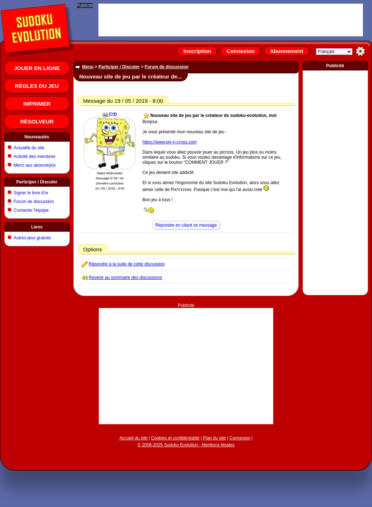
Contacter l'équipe (31, 210)
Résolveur (36, 121)
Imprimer (36, 104)
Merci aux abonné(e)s (35, 165)
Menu (87, 66)
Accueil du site (133, 438)
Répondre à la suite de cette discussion (127, 264)
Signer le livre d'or (31, 192)
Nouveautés (36, 136)
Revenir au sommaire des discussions (125, 277)
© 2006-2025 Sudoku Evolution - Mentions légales (185, 444)
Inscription (197, 51)
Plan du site (214, 438)
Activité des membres (35, 156)
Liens (37, 227)
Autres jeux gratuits (32, 237)
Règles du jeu (37, 86)
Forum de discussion (34, 201)
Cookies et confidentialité (175, 438)
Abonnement (286, 51)
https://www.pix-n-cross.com (169, 142)
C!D (113, 114)
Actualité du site (29, 147)
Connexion (240, 51)
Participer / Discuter (36, 181)
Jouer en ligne (37, 68)
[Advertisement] (186, 353)
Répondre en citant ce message (186, 225)
